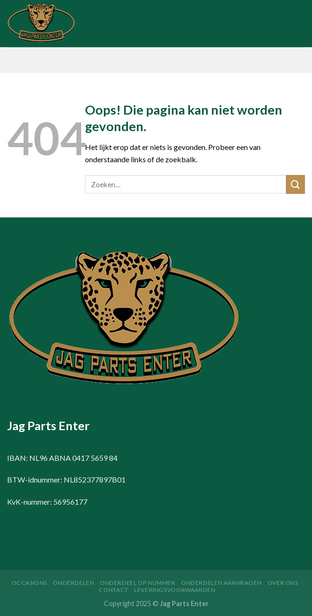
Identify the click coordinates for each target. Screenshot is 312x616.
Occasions (30, 582)
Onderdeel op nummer (138, 582)
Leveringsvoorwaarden (174, 589)
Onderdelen (73, 582)
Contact (113, 589)
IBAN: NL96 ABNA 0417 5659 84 (62, 457)
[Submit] (295, 184)
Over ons (283, 582)
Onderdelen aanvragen (221, 582)
